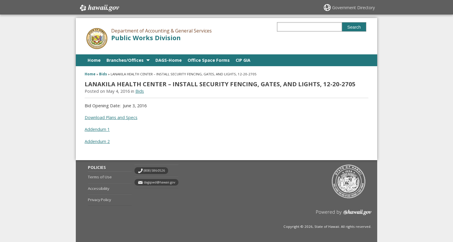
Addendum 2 (97, 141)
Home (94, 60)
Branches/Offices (125, 60)
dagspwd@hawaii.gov (159, 182)
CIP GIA (243, 60)
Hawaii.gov (99, 8)
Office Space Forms (209, 60)
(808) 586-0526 (154, 170)
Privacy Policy (99, 199)
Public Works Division (146, 38)
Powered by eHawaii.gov (343, 215)
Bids (103, 74)
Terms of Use (100, 177)
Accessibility (98, 188)
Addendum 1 (97, 129)
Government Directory (353, 7)
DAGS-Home (168, 60)
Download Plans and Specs (111, 117)
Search (354, 27)
